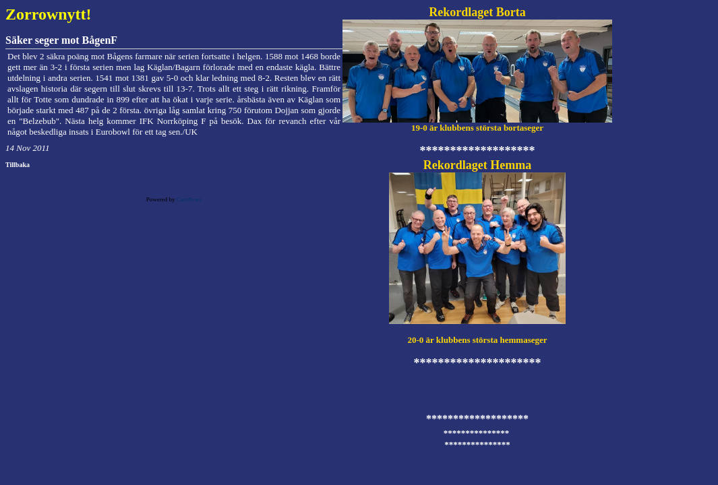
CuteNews (189, 199)
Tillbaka (17, 164)
